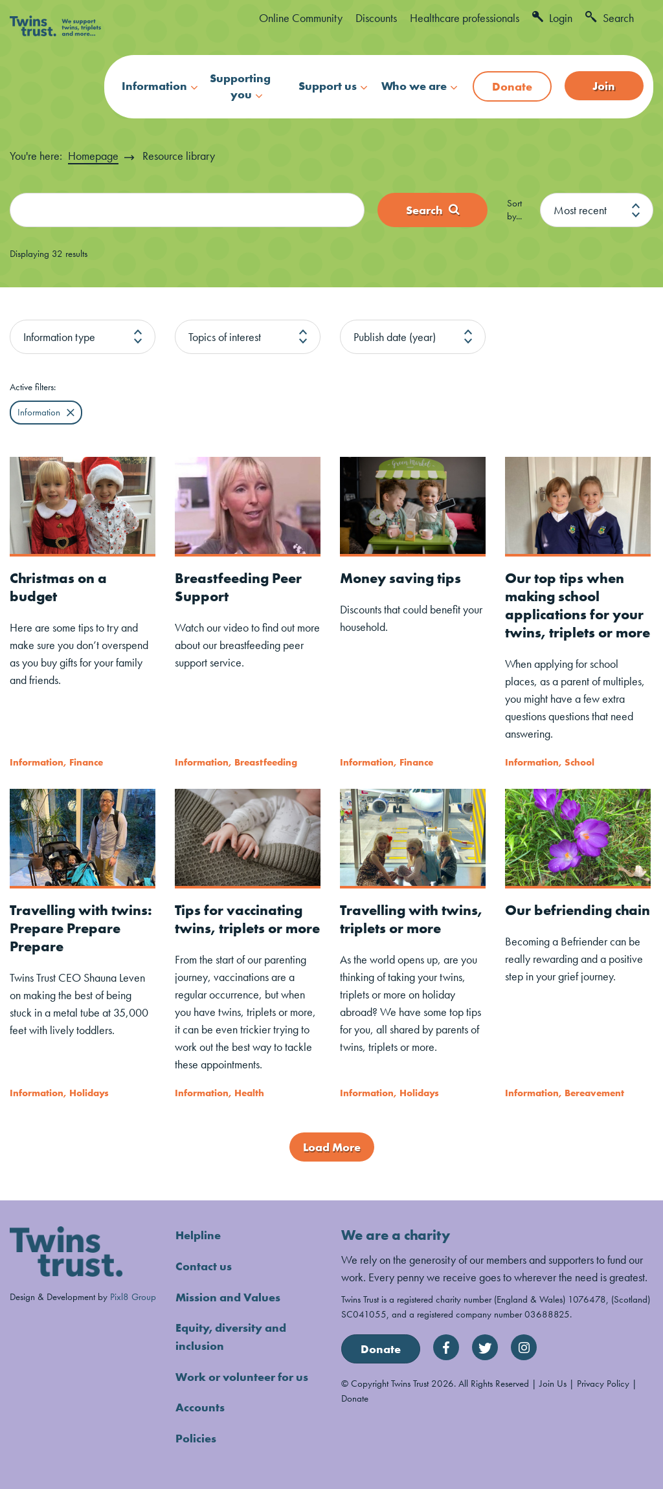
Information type (59, 336)
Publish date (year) (395, 336)
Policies (195, 1435)
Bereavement (594, 1092)
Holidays (89, 1092)
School (579, 761)
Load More (332, 1147)
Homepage (93, 155)
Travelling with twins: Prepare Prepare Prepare (81, 927)
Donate (512, 86)
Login (552, 17)
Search (609, 17)
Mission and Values (227, 1295)
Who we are (414, 85)
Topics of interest (224, 336)
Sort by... (514, 209)
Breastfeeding (265, 761)
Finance (86, 761)
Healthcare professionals (464, 17)
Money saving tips (400, 577)
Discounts (376, 17)
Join (603, 85)
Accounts (200, 1404)
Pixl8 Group (133, 1296)
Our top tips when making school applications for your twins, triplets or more (577, 604)
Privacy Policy (603, 1383)
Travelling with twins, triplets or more (411, 918)
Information (154, 85)
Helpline (198, 1235)
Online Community (301, 17)
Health (249, 1092)
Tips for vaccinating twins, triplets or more (247, 918)
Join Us (553, 1383)
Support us (327, 85)
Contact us (203, 1265)
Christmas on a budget (58, 586)
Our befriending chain (577, 909)
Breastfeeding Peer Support (238, 586)
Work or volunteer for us (241, 1374)
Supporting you (240, 86)
